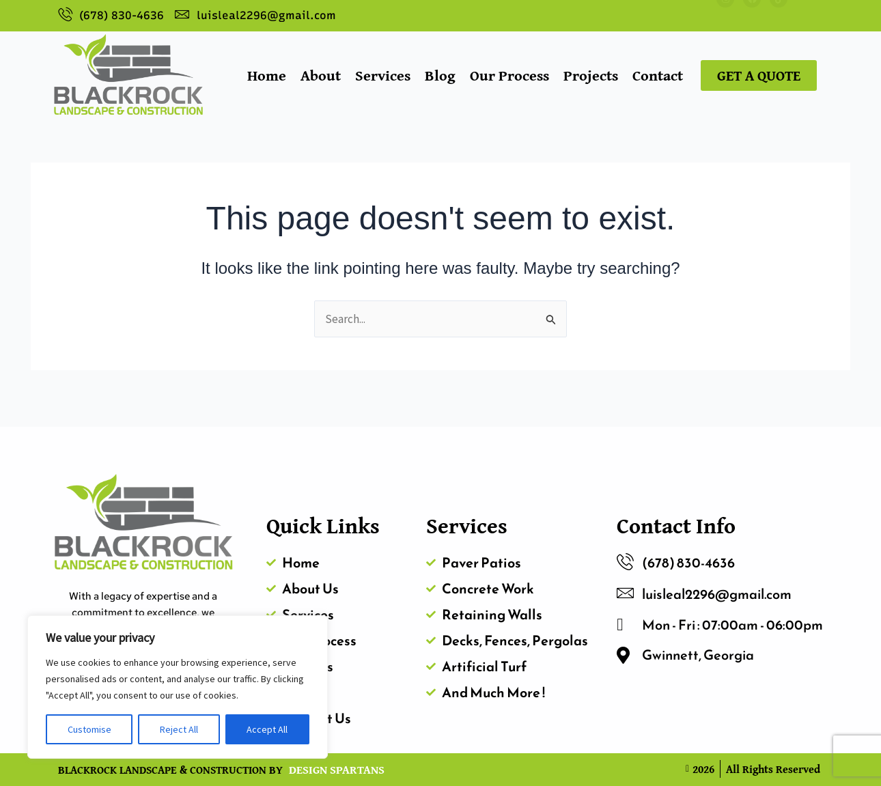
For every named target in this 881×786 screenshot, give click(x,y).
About (320, 75)
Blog (440, 75)
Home (266, 75)
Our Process (509, 75)
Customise (89, 729)
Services (382, 75)
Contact (657, 75)
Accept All (267, 729)
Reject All (179, 729)
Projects (590, 75)
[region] (177, 687)
